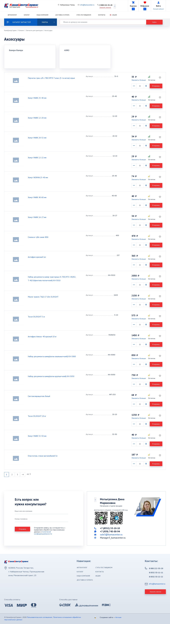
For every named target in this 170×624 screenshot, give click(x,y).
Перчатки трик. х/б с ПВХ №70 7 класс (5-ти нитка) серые (51, 78)
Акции (114, 15)
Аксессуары (48, 30)
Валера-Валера (16, 50)
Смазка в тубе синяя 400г (38, 237)
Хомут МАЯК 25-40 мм (37, 98)
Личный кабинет (158, 9)
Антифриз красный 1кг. (37, 257)
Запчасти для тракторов (34, 30)
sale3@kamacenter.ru (111, 534)
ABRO (66, 50)
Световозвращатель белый (39, 396)
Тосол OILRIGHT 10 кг (37, 416)
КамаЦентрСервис (10, 30)
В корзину (156, 86)
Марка (48, 22)
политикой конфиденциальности (43, 533)
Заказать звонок (105, 7)
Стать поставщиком (83, 15)
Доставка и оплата (62, 15)
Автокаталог (12, 15)
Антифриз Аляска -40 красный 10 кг (42, 336)
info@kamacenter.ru (87, 5)
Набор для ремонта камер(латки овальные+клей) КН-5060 (52, 356)
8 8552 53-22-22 (156, 576)
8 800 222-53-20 (106, 5)
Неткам (118, 617)
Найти (154, 22)
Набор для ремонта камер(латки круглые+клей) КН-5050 (51, 376)
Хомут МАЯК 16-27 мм (37, 217)
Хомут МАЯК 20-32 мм (37, 137)
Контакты (101, 15)
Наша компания (42, 15)
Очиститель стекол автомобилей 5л (42, 456)
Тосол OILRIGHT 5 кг (36, 316)
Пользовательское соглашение (39, 617)
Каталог (27, 15)
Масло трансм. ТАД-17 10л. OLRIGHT (43, 297)
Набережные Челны (67, 5)
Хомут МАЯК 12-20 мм (37, 118)
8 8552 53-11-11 (156, 572)
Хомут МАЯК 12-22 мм (37, 157)
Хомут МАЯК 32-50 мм (37, 436)
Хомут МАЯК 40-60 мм (37, 197)
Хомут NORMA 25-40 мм (38, 177)
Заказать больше (139, 80)
